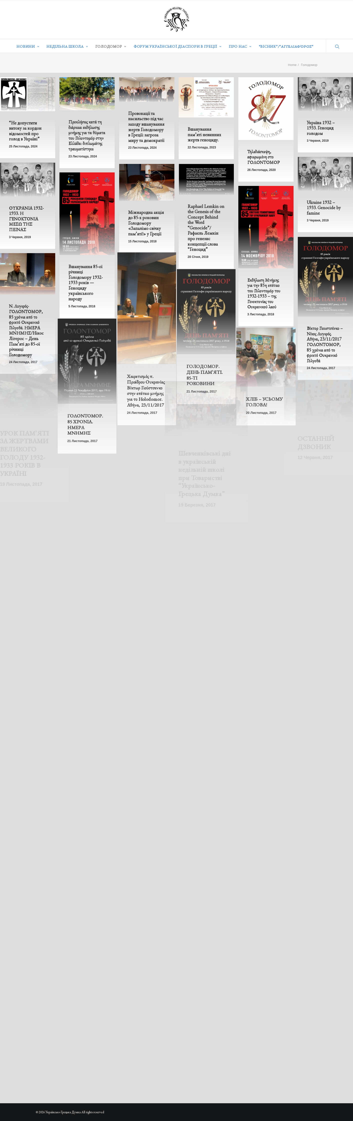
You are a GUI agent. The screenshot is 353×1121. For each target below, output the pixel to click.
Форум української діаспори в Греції (178, 46)
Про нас (240, 46)
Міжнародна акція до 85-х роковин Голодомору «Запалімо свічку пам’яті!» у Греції (146, 223)
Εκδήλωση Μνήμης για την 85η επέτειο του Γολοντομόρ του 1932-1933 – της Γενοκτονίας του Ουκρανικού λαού (263, 300)
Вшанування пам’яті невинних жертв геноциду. (204, 134)
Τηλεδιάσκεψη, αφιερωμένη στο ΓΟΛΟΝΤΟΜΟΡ (263, 157)
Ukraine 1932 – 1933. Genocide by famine (324, 207)
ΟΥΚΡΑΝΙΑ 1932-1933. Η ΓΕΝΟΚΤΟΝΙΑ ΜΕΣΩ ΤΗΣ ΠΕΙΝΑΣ (26, 218)
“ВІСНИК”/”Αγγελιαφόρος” (286, 46)
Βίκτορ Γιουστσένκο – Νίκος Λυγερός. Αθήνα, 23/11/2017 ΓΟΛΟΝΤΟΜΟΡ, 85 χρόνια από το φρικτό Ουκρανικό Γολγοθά (324, 357)
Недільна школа (67, 46)
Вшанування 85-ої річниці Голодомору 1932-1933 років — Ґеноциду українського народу (85, 283)
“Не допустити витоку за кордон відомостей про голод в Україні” (25, 131)
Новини (27, 46)
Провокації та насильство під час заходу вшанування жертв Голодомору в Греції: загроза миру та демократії (146, 126)
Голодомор (110, 46)
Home (292, 65)
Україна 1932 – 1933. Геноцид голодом (321, 128)
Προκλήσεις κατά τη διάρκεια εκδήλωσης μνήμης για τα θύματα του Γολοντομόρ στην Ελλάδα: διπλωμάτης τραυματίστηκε (86, 135)
